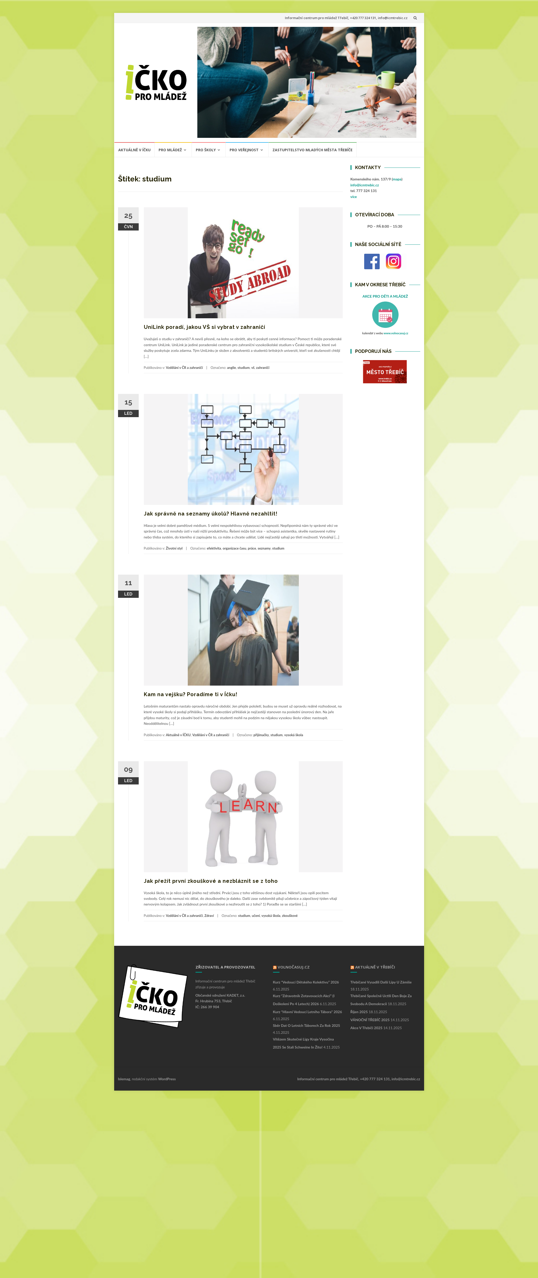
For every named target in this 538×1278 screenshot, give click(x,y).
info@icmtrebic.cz (364, 185)
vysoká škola (293, 735)
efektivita (214, 548)
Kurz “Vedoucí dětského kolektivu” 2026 (306, 982)
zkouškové (290, 916)
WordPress (167, 1079)
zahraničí (262, 368)
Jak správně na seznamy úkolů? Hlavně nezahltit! (210, 514)
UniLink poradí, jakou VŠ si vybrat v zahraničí (204, 327)
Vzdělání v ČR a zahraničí (184, 368)
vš (252, 368)
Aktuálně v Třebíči (375, 967)
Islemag (124, 1079)
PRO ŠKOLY (206, 149)
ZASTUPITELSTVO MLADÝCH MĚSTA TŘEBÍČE (312, 149)
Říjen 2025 (359, 1012)
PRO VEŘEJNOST (244, 149)
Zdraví (209, 916)
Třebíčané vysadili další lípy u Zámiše (381, 982)
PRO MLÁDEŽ (170, 149)
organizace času (234, 548)
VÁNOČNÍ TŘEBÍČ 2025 (370, 1020)
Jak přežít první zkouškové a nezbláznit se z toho (211, 881)
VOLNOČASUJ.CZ (294, 967)
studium (244, 368)
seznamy (264, 548)
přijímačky (261, 735)
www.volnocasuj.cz (396, 333)
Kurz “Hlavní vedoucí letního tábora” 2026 (307, 1012)
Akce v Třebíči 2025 (366, 1028)
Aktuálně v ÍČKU (134, 149)
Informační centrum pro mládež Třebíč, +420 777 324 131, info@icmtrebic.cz (346, 17)
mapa (397, 179)
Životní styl (174, 548)
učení (256, 916)
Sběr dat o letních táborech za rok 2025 (306, 1025)
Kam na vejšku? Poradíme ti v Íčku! (190, 694)
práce (252, 548)
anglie (231, 368)
